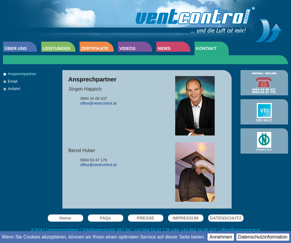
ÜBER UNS (15, 48)
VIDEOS (127, 48)
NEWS (164, 48)
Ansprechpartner (22, 74)
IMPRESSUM (185, 218)
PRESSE (145, 218)
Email (12, 81)
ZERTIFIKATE (94, 48)
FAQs (105, 218)
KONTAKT (206, 48)
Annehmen (220, 236)
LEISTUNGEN (56, 48)
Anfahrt (14, 88)
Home (65, 218)
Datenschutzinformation (262, 236)
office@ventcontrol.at (240, 230)
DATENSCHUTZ (226, 218)
